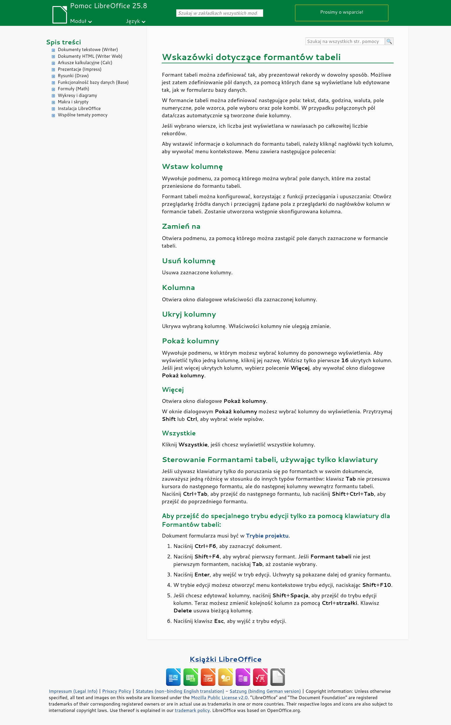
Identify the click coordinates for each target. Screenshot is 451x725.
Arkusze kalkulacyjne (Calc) (85, 62)
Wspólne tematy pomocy (83, 115)
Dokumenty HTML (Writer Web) (90, 56)
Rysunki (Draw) (73, 76)
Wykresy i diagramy (77, 95)
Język (133, 21)
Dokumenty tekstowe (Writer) (88, 49)
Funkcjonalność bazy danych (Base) (93, 82)
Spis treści (63, 41)
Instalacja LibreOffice (79, 108)
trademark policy (192, 710)
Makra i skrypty (73, 102)
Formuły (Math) (73, 89)
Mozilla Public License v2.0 (219, 697)
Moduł (78, 21)
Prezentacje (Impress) (80, 69)
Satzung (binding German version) (265, 691)
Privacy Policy (116, 691)
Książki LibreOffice (226, 659)
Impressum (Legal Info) (73, 691)
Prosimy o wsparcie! (341, 11)
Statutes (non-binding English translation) (179, 691)
